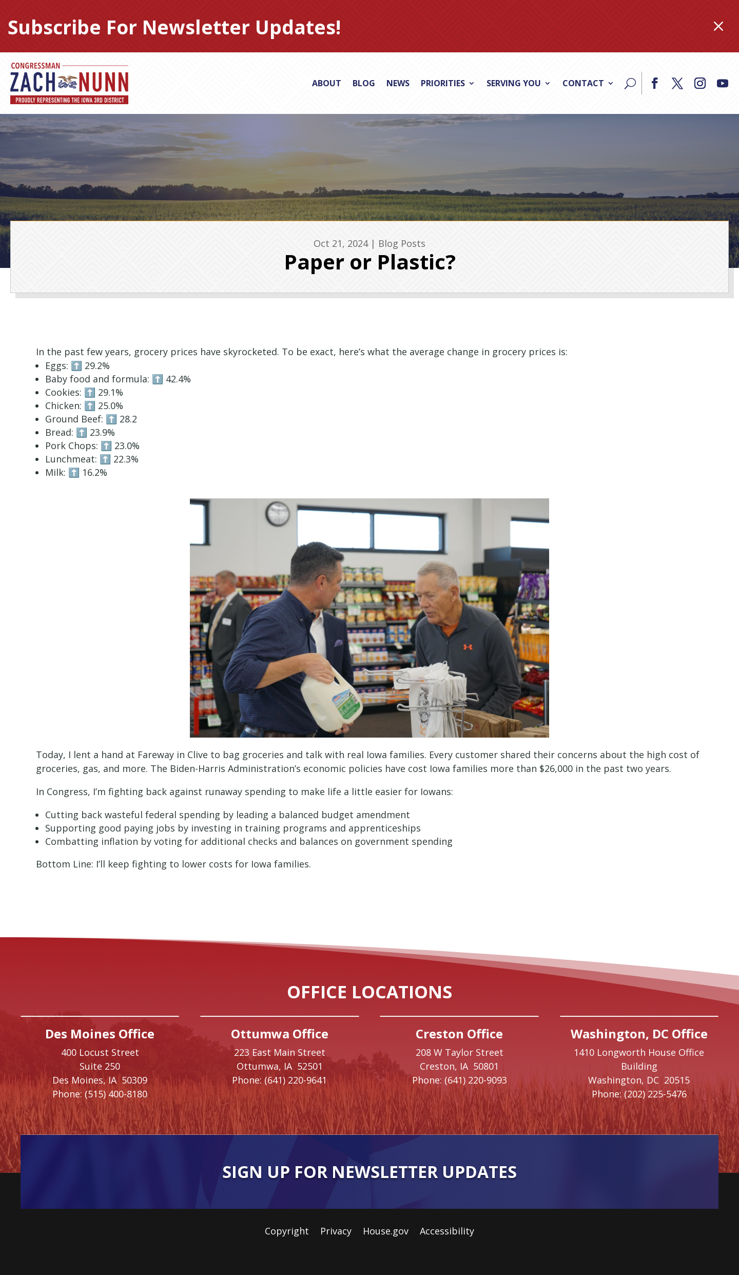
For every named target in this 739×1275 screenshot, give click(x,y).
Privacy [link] (336, 1232)
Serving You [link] (514, 83)
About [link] (326, 83)
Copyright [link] (287, 1232)
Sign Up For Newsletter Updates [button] (369, 1172)
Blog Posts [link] (401, 243)
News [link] (398, 83)
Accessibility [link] (447, 1232)
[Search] (630, 83)
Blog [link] (364, 83)
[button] (655, 83)
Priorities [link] (443, 83)
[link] (69, 83)
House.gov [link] (386, 1232)
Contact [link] (583, 83)
